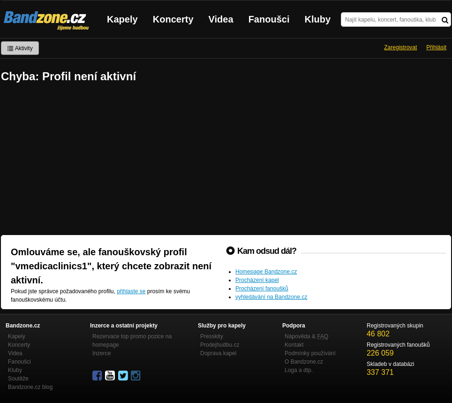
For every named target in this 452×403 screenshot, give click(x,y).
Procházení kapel (257, 280)
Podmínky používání (310, 353)
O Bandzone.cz (304, 361)
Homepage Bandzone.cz (266, 271)
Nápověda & (306, 336)
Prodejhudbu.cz (219, 345)
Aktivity (20, 48)
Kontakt (294, 345)
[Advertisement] (226, 160)
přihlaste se (131, 291)
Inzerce (101, 353)
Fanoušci (269, 19)
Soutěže (18, 378)
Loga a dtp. (299, 370)
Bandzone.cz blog (30, 387)
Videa (221, 19)
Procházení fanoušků (261, 288)
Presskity (211, 336)
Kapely (122, 19)
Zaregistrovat (400, 47)
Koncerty (173, 19)
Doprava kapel (218, 353)
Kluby (318, 19)
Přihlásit (436, 47)
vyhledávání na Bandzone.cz (271, 297)
